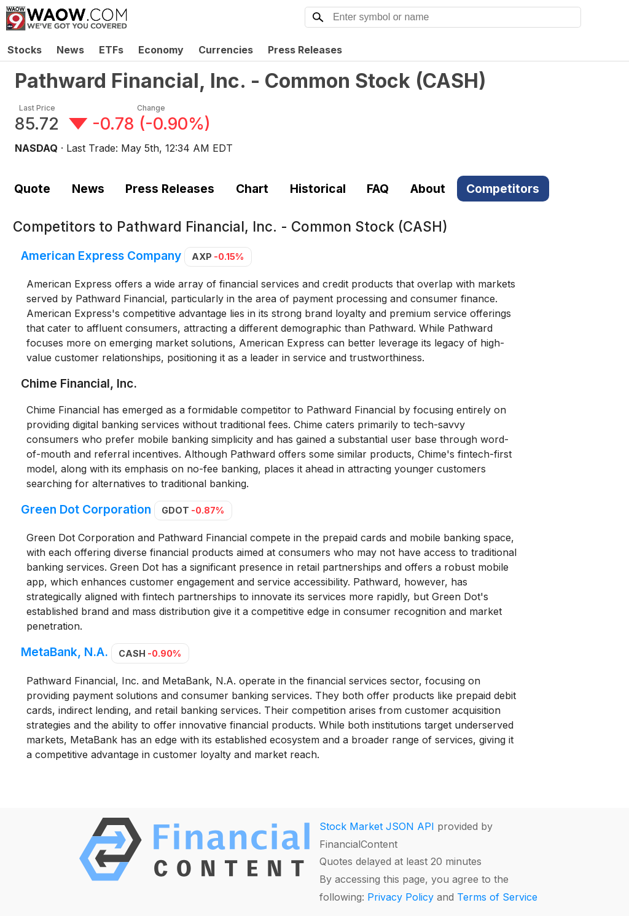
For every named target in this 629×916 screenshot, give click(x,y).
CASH (150, 653)
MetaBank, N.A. (64, 652)
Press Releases (305, 50)
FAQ (378, 188)
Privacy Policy (400, 897)
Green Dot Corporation (86, 509)
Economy (161, 50)
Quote (32, 188)
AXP (218, 256)
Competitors (502, 188)
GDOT (193, 510)
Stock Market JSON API (376, 826)
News (70, 50)
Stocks (24, 50)
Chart (252, 188)
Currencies (225, 50)
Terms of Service (497, 897)
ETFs (111, 50)
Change (151, 107)
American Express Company (101, 255)
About (427, 188)
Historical (318, 188)
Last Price (37, 107)
